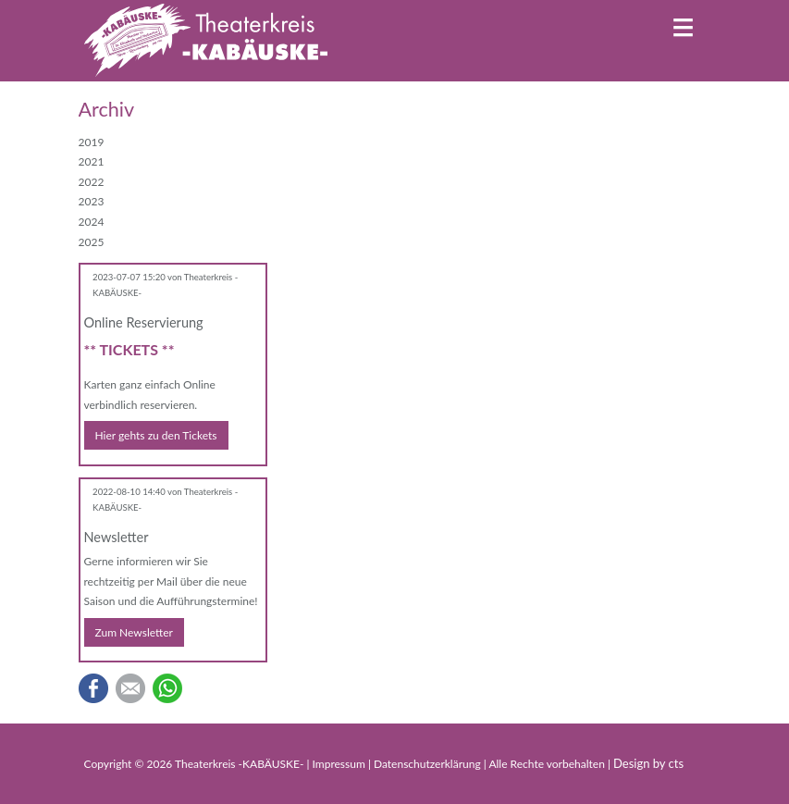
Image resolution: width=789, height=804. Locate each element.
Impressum (340, 764)
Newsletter (116, 537)
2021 (92, 161)
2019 (92, 142)
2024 (92, 222)
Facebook (93, 688)
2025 (92, 242)
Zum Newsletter (134, 632)
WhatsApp (167, 688)
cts (676, 763)
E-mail (130, 688)
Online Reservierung (143, 322)
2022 (92, 182)
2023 (92, 201)
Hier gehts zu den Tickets (156, 435)
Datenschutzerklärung (429, 764)
